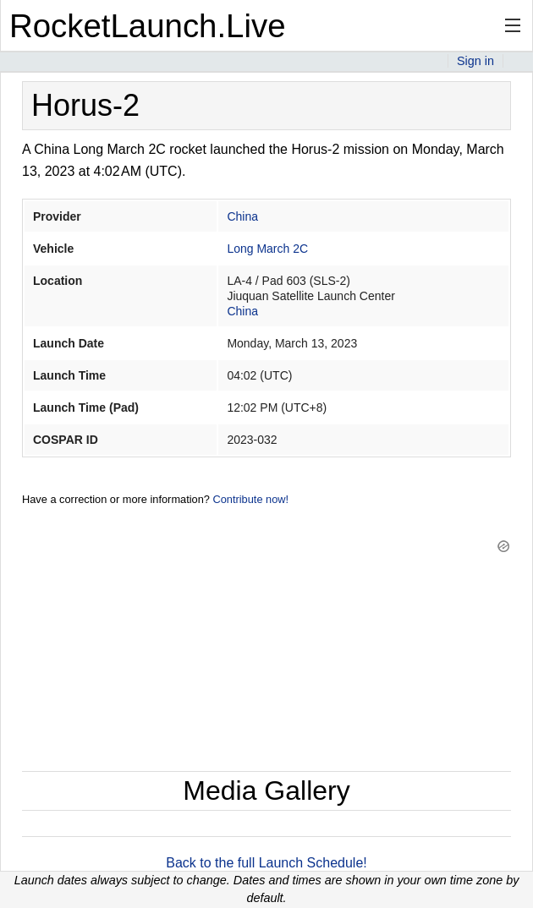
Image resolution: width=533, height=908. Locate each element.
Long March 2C (267, 248)
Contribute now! (250, 499)
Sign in (475, 61)
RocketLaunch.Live (147, 26)
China (242, 216)
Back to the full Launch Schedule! (266, 863)
